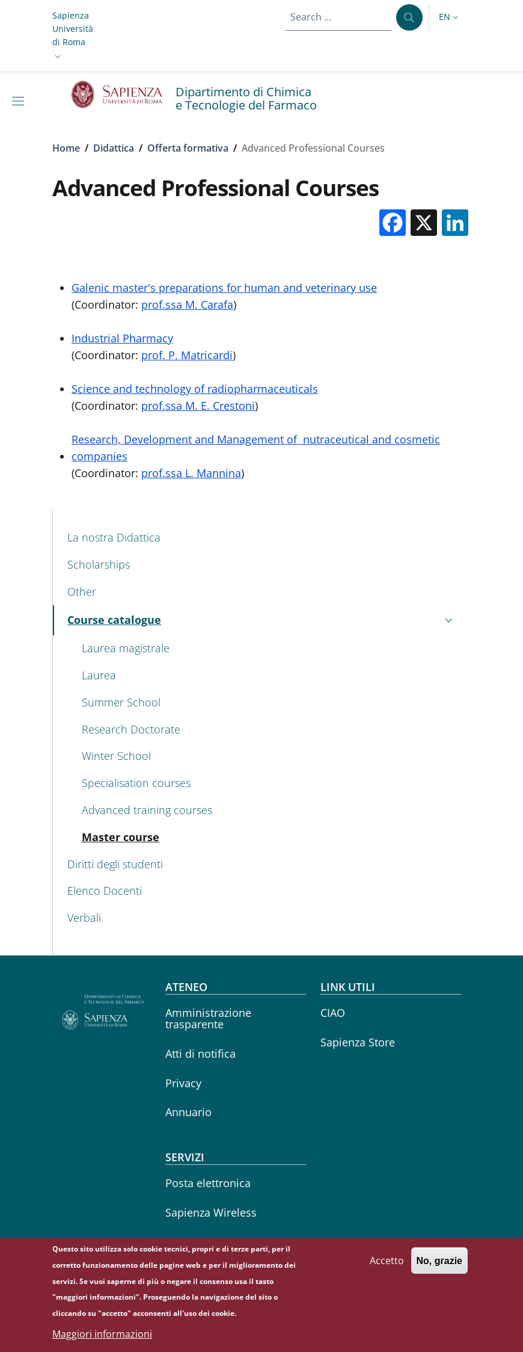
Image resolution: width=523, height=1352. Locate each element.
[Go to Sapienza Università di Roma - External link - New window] (124, 94)
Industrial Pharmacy (122, 338)
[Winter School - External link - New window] (269, 756)
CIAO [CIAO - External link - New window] (332, 1012)
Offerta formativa (187, 148)
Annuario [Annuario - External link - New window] (188, 1112)
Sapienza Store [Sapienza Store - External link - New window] (357, 1042)
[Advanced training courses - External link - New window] (269, 810)
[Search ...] (409, 17)
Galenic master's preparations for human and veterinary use (224, 287)
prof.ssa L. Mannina (191, 473)
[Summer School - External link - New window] (269, 702)
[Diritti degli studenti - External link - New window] (262, 864)
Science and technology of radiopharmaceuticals (195, 388)
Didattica (113, 148)
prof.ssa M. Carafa (187, 304)
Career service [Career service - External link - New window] (201, 1242)
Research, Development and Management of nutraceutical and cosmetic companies (256, 447)
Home (66, 148)
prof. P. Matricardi (187, 355)
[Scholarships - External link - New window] (262, 564)
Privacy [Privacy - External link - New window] (183, 1083)
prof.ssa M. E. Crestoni (198, 405)
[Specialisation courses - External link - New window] (269, 783)
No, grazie (439, 1269)
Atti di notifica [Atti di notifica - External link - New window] (200, 1053)
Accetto (387, 1268)
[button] (72, 36)
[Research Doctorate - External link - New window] (269, 729)
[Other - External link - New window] (262, 591)
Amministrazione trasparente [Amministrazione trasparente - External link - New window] (208, 1018)
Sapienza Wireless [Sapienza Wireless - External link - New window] (211, 1212)
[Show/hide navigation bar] (20, 101)
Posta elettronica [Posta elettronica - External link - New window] (208, 1183)
